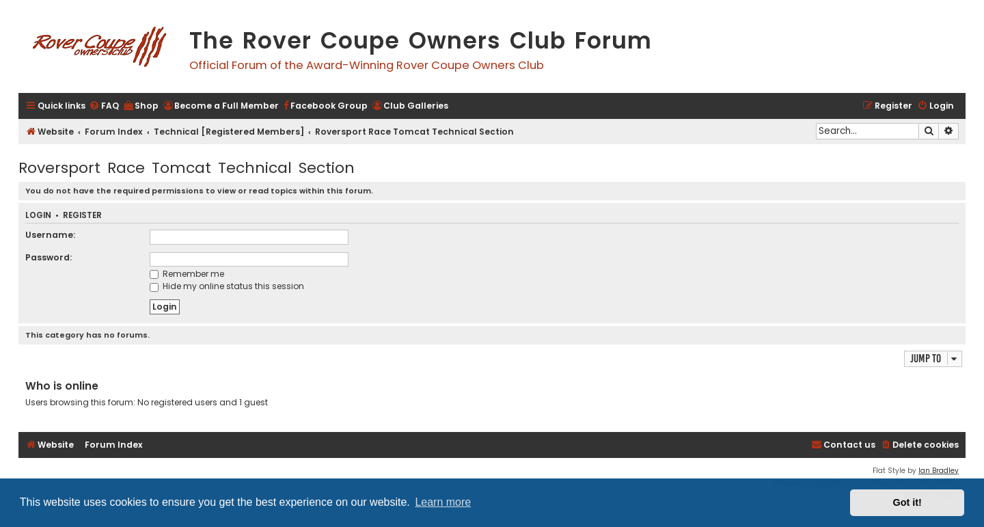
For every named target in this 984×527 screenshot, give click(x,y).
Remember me (187, 274)
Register (82, 216)
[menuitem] (104, 106)
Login (38, 216)
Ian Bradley (938, 470)
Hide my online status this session (227, 286)
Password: (48, 257)
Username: (50, 235)
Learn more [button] (443, 502)
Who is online (61, 386)
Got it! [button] (907, 502)
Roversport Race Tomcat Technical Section (186, 167)
